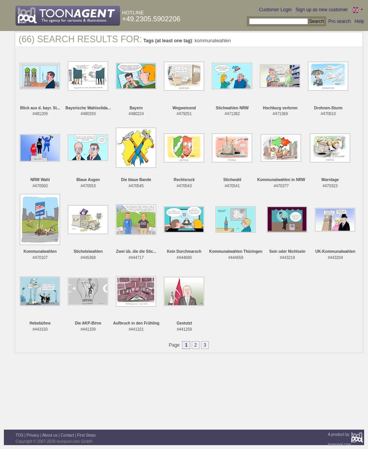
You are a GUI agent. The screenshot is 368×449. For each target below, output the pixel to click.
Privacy (33, 435)
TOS (19, 435)
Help (359, 21)
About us (49, 435)
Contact (67, 435)
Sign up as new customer (322, 9)
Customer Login (275, 9)
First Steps (86, 435)
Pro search (339, 21)
